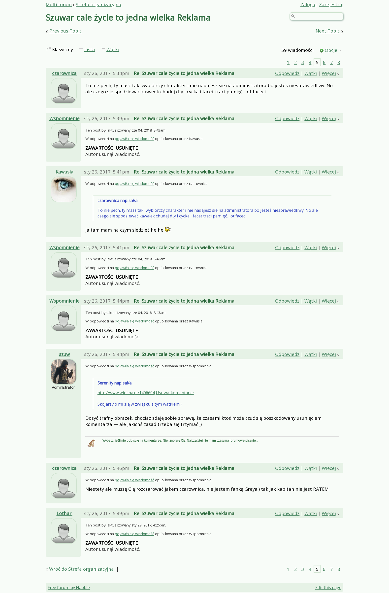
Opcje (331, 50)
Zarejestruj (331, 4)
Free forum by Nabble (69, 587)
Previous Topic (65, 31)
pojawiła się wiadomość (134, 138)
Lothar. (64, 513)
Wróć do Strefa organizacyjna (81, 569)
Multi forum (59, 4)
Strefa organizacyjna (98, 4)
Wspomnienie (64, 118)
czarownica (64, 73)
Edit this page (328, 587)
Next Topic (328, 31)
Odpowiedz (287, 73)
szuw (64, 354)
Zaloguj (308, 4)
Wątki (112, 49)
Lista (89, 49)
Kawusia (64, 172)
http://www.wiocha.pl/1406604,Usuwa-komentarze (145, 392)
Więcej (329, 73)
